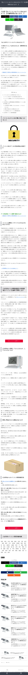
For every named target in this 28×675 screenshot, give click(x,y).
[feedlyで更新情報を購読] (20, 572)
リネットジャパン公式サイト (8, 481)
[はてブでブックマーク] (22, 16)
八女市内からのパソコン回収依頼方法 (12, 110)
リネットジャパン (20, 297)
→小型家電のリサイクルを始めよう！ (9, 268)
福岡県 (2, 557)
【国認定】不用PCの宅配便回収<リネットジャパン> (14, 72)
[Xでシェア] (5, 16)
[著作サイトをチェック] (7, 572)
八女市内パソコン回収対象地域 (10, 112)
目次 (12, 92)
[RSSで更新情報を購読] (13, 575)
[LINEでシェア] (9, 19)
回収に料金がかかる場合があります (12, 108)
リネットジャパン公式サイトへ (14, 340)
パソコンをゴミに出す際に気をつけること (12, 94)
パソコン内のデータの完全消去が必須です (13, 96)
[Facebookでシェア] (14, 16)
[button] (18, 19)
